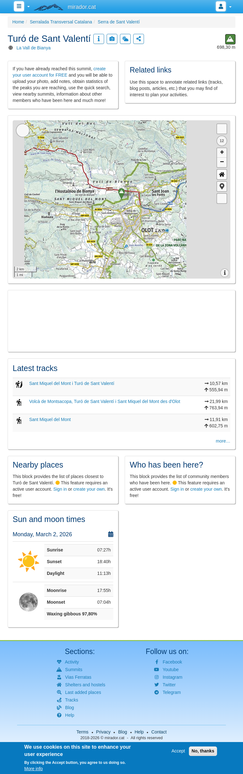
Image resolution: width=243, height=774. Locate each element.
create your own (89, 489)
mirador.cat (114, 738)
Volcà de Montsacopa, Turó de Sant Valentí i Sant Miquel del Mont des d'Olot (104, 401)
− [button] (222, 162)
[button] (222, 186)
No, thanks (203, 750)
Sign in (60, 489)
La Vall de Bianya (33, 47)
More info (33, 768)
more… (223, 441)
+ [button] (222, 153)
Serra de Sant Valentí (119, 21)
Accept (178, 750)
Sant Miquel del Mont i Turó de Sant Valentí (71, 383)
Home (18, 21)
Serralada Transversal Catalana (61, 21)
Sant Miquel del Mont (50, 419)
